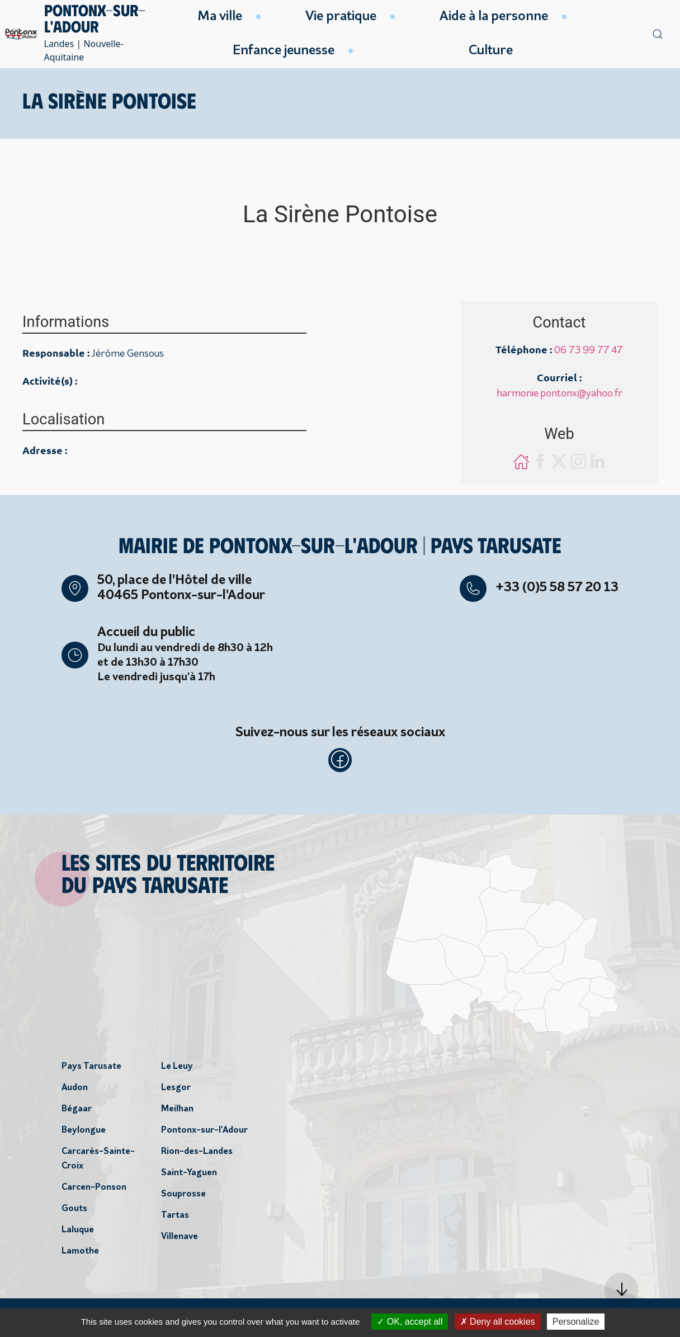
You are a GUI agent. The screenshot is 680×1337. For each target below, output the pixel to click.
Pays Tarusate (91, 1069)
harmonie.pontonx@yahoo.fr (559, 394)
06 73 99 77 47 (588, 350)
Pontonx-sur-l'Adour (204, 1133)
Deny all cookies (497, 1321)
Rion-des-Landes (197, 1154)
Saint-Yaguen (189, 1175)
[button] (621, 1289)
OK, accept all (409, 1321)
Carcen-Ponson (94, 1190)
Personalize (575, 1321)
